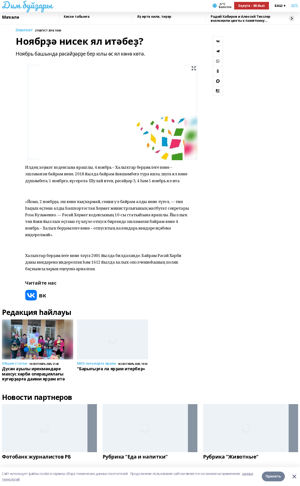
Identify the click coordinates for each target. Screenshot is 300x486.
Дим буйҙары (27, 5)
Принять (273, 476)
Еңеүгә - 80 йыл (251, 5)
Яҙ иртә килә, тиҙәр (154, 17)
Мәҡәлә (10, 17)
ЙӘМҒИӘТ (24, 30)
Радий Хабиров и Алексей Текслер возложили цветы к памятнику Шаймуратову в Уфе (240, 18)
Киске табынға (77, 17)
